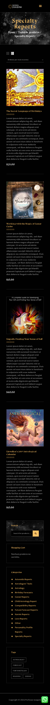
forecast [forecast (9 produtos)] (17, 665)
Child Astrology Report (26, 601)
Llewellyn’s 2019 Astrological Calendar (21, 452)
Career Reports (22, 597)
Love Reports (21, 619)
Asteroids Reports (23, 579)
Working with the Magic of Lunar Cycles (24, 225)
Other (18, 623)
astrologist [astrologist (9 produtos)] (18, 660)
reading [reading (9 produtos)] (17, 676)
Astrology (19, 588)
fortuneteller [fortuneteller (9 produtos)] (20, 671)
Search (36, 534)
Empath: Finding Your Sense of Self (24, 339)
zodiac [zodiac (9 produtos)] (28, 676)
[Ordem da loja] (25, 59)
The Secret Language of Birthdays (24, 111)
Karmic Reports (22, 614)
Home (11, 32)
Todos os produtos (28, 32)
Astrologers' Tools (23, 584)
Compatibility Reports (25, 605)
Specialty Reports (23, 636)
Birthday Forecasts (24, 592)
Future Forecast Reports (26, 610)
